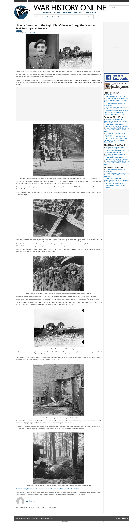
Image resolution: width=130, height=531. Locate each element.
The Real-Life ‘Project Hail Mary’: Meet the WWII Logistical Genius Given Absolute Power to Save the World (116, 112)
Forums (83, 17)
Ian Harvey (31, 501)
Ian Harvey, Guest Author (30, 33)
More (89, 17)
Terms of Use (46, 1)
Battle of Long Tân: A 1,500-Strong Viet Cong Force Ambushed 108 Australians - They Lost (116, 100)
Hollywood (75, 17)
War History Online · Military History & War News (38, 518)
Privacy (59, 1)
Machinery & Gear (57, 17)
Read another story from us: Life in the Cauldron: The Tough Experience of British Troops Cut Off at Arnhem (47, 489)
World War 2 (19, 30)
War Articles (45, 17)
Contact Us (38, 1)
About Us (31, 1)
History (67, 17)
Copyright (53, 1)
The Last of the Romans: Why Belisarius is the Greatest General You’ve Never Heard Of (116, 121)
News (37, 17)
